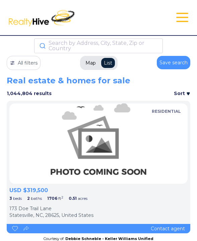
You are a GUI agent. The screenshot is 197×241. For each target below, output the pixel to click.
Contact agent (168, 229)
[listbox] (98, 143)
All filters (24, 63)
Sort (182, 93)
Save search (173, 63)
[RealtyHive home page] (68, 17)
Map (90, 63)
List (108, 63)
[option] (98, 143)
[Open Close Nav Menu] (182, 17)
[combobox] (98, 45)
